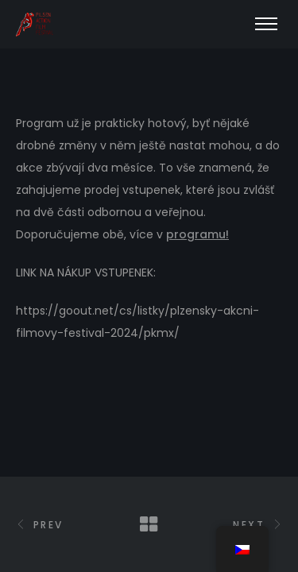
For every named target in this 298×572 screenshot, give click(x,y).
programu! (197, 234)
